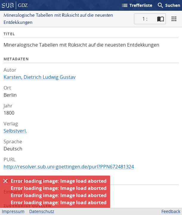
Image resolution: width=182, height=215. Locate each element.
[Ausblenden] (5, 181)
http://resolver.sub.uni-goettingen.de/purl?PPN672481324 (69, 166)
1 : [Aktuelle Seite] (144, 19)
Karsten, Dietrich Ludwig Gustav (39, 77)
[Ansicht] (174, 19)
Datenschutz (41, 211)
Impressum (13, 211)
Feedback (170, 211)
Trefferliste (136, 5)
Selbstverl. (15, 131)
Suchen (168, 5)
